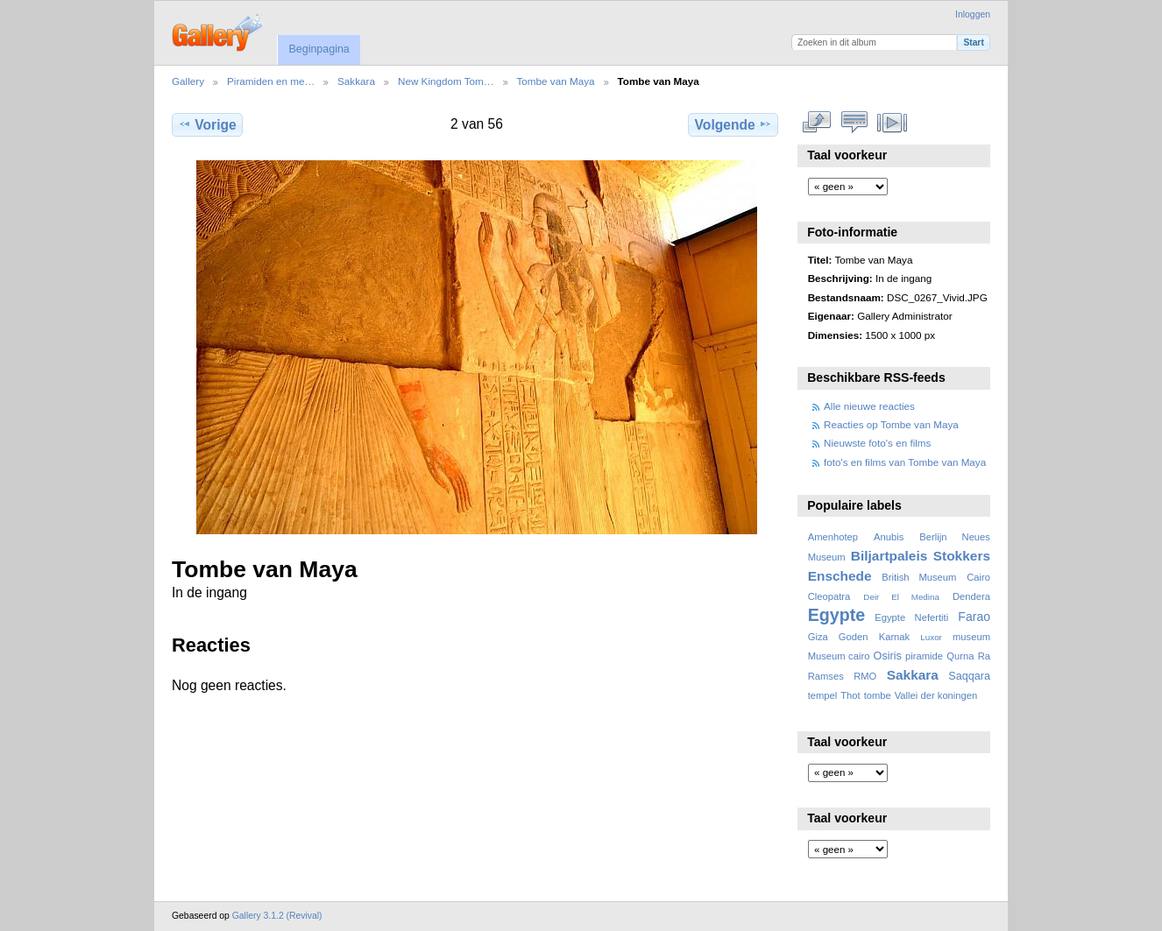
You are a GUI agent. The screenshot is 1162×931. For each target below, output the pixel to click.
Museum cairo (839, 656)
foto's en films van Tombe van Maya (905, 462)
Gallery (188, 81)
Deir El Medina (901, 597)
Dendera (971, 596)
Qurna (960, 656)
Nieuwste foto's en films (877, 442)
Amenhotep (833, 537)
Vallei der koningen (936, 695)
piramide (924, 656)
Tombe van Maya (556, 81)
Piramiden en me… (271, 81)
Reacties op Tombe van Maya (891, 424)
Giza (818, 636)
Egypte (836, 614)
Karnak (894, 636)
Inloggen (972, 14)
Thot (850, 695)
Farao (974, 617)
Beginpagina (318, 49)
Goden (853, 636)
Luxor (931, 637)
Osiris (888, 656)
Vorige (207, 124)
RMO (865, 676)
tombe (877, 695)
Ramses (826, 676)
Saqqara (969, 676)
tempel (823, 695)
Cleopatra (829, 596)
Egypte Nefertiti (911, 617)
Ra (984, 656)
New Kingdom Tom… (446, 81)
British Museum (919, 577)
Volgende (733, 124)
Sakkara (356, 81)
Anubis (888, 537)
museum (971, 636)
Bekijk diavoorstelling (892, 122)
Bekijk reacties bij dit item (855, 122)
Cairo (978, 577)
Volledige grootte (817, 122)
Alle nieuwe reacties (869, 406)
